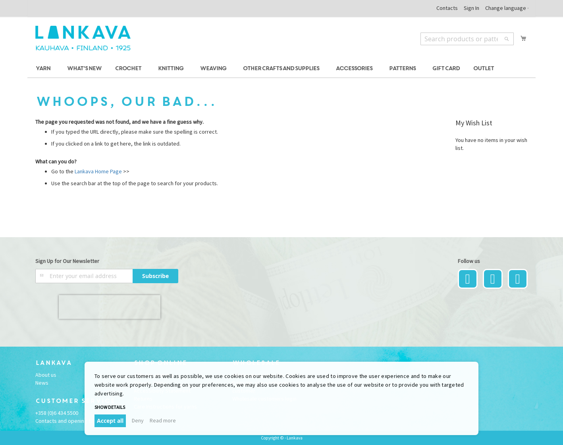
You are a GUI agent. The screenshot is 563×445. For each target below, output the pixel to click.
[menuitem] (44, 68)
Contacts (447, 8)
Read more (163, 420)
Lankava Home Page (97, 171)
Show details (109, 407)
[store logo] (83, 38)
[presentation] (109, 307)
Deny (138, 420)
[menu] (281, 68)
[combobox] (467, 39)
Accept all (110, 420)
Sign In (471, 8)
